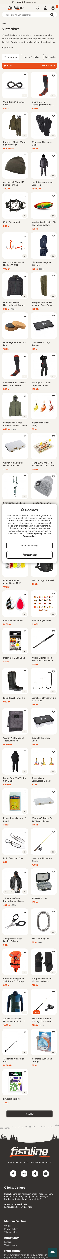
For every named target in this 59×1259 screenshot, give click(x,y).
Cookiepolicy (29, 536)
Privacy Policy (35, 533)
